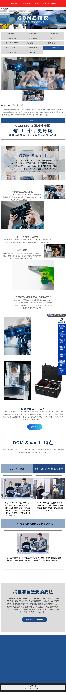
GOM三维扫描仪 (54, 47)
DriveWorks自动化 (32, 47)
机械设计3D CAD (11, 33)
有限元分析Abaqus (54, 43)
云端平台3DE (54, 38)
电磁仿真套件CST (11, 47)
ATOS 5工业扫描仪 (11, 52)
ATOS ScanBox (32, 52)
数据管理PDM (11, 38)
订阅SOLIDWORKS (12, 43)
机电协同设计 (54, 33)
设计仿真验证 (33, 33)
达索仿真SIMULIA (32, 43)
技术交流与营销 (32, 38)
